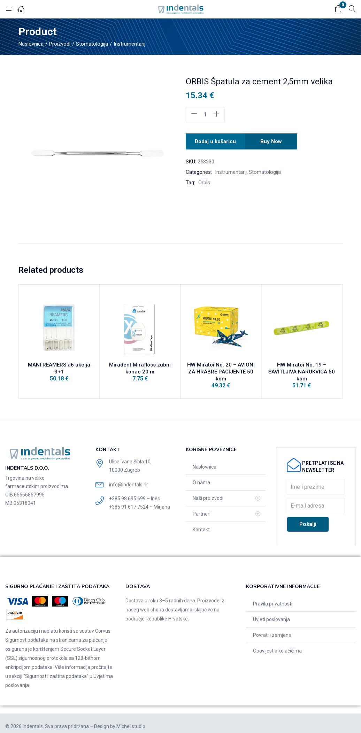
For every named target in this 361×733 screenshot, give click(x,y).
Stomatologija (92, 44)
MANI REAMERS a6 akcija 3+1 (59, 367)
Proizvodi (59, 44)
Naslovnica (31, 44)
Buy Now (272, 140)
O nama (201, 476)
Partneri (201, 507)
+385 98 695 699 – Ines (134, 492)
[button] (338, 9)
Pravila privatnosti (272, 597)
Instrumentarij (129, 44)
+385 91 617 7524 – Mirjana (139, 500)
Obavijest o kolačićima (277, 644)
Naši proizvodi (208, 492)
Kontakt (201, 523)
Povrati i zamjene (272, 629)
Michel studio (130, 720)
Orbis (204, 180)
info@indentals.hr (128, 478)
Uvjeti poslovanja (271, 613)
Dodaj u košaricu (215, 140)
